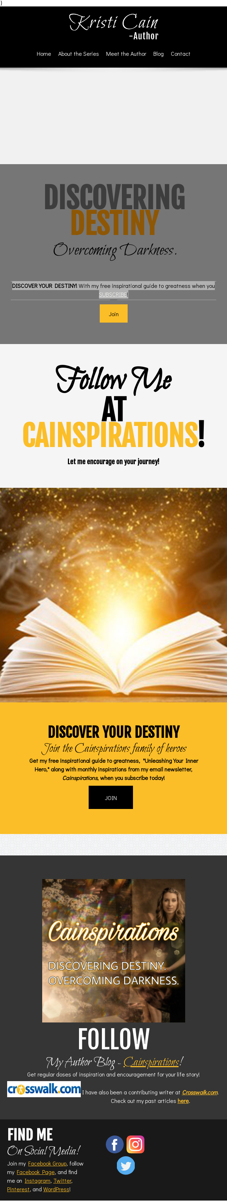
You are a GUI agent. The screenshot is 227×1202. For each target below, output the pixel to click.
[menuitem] (44, 53)
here (183, 1100)
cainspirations (109, 436)
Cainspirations (151, 1062)
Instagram (37, 1180)
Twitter (62, 1180)
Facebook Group (47, 1163)
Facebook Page (36, 1172)
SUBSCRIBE (113, 294)
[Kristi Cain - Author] (113, 26)
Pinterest (18, 1189)
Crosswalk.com (199, 1092)
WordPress (56, 1189)
